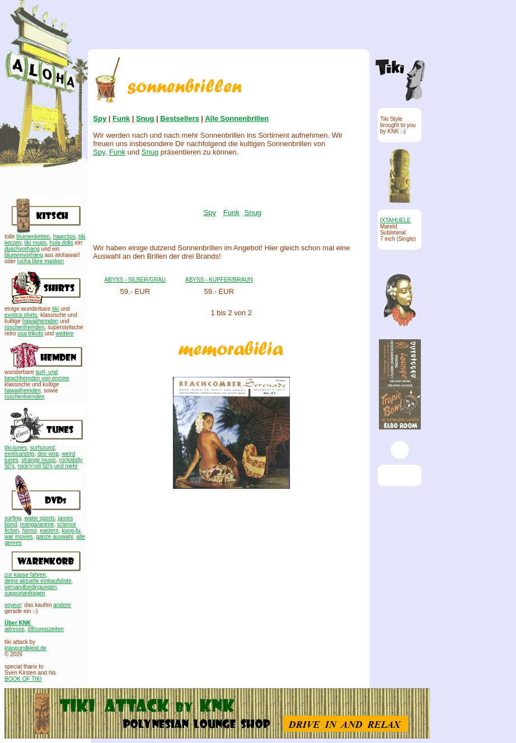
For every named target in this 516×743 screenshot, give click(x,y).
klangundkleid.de (25, 648)
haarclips (64, 236)
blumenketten (33, 236)
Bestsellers (179, 118)
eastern (49, 530)
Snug (145, 118)
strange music (38, 460)
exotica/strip (19, 454)
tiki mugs (35, 243)
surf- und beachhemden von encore (36, 375)
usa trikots (30, 333)
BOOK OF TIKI (23, 679)
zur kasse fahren (25, 575)
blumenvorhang (23, 255)
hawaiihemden (40, 321)
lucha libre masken (40, 261)
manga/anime (37, 524)
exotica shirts (20, 315)
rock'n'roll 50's (35, 466)
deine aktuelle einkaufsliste (38, 581)
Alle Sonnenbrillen (237, 118)
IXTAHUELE (395, 220)
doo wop (48, 454)
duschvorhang (22, 249)
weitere (64, 333)
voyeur (12, 605)
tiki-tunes (15, 448)
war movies (18, 537)
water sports (40, 518)
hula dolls (61, 243)
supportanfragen (24, 593)
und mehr (66, 466)
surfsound (42, 448)
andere (62, 605)
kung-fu (71, 530)
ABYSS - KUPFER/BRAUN (219, 280)
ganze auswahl (54, 537)
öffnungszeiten (45, 629)
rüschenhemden (24, 327)
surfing (12, 518)
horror (29, 530)
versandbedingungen (30, 587)
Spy (99, 118)
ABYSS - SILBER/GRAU (135, 280)
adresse (14, 629)
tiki (55, 309)
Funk (121, 118)
